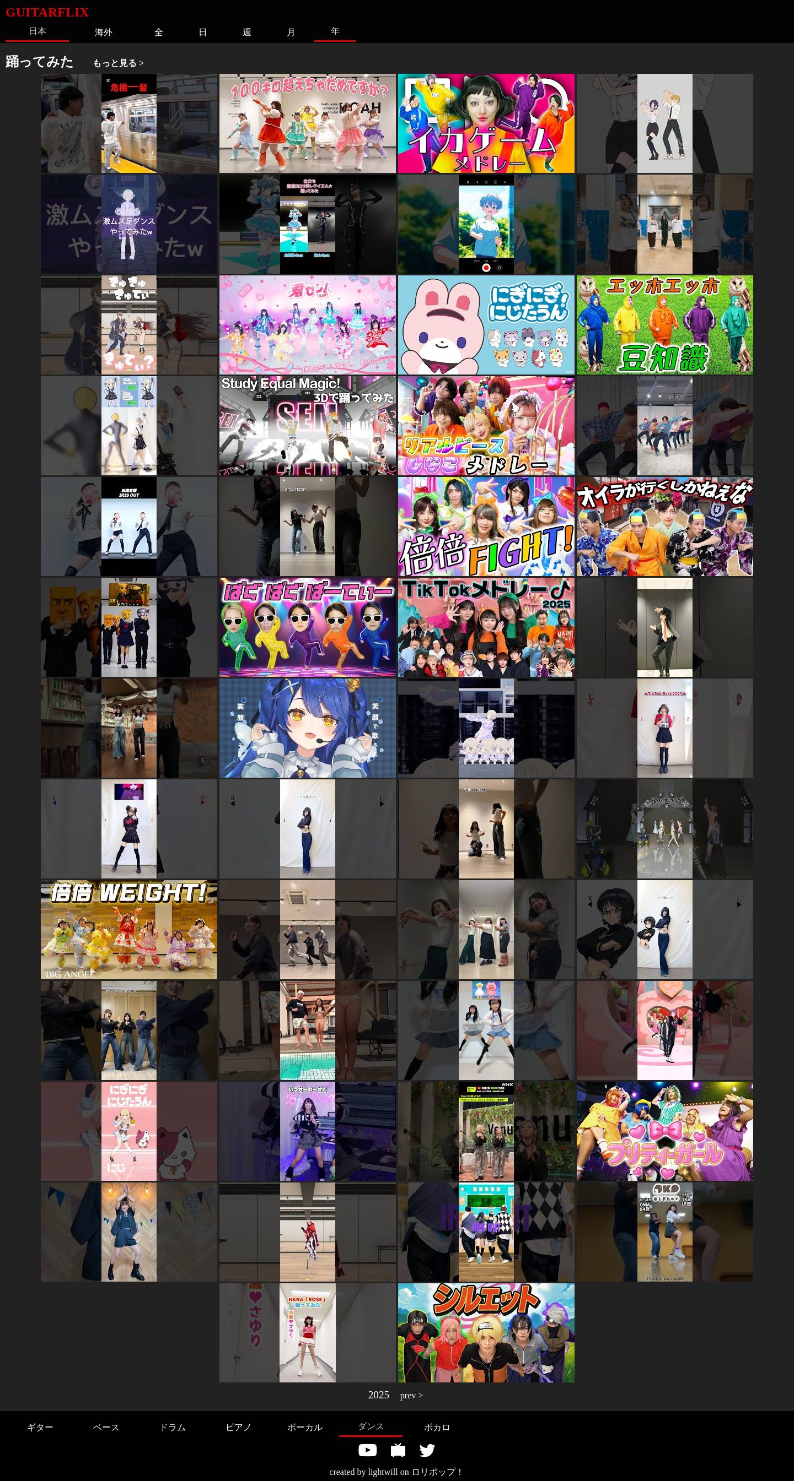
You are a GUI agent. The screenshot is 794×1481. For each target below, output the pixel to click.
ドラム (172, 1427)
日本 (37, 31)
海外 (103, 32)
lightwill (383, 1472)
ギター (40, 1427)
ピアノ (239, 1427)
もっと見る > (118, 63)
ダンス (371, 1426)
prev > (411, 1395)
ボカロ (437, 1427)
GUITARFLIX (47, 12)
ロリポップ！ (437, 1472)
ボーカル (305, 1427)
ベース (106, 1427)
